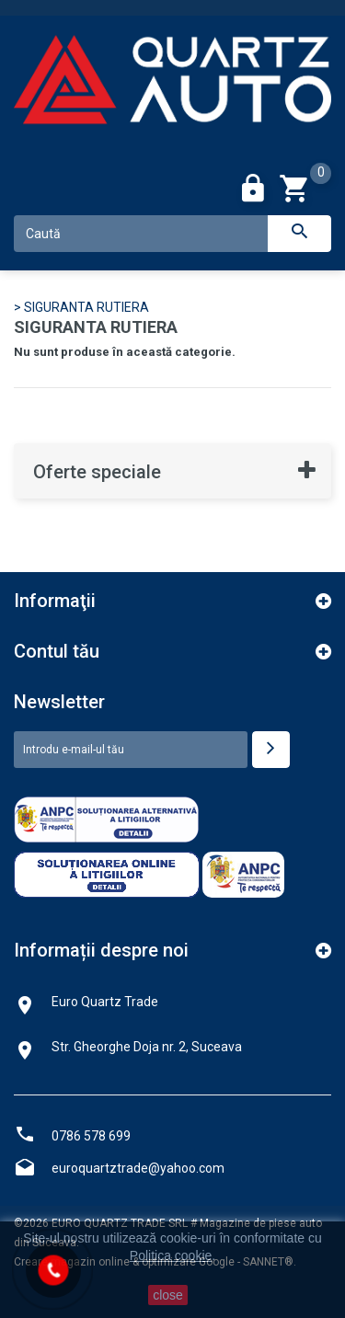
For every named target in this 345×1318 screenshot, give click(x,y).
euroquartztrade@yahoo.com (138, 1168)
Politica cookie (171, 1255)
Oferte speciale (97, 472)
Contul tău (56, 651)
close (168, 1295)
